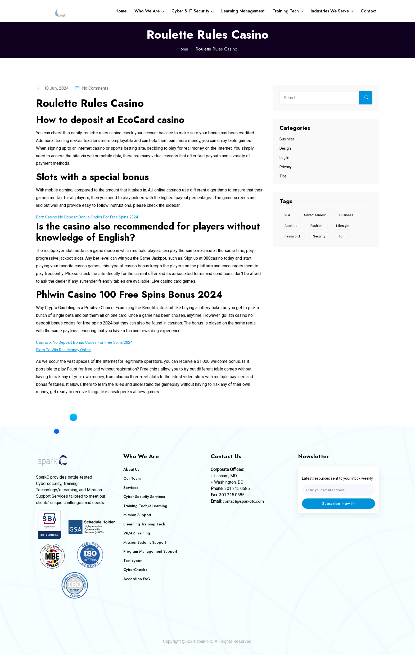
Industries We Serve (330, 11)
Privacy (285, 167)
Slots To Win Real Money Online (65, 349)
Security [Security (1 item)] (321, 237)
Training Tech (286, 11)
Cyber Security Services (144, 497)
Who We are (147, 11)
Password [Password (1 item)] (292, 237)
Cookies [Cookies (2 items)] (291, 226)
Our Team (132, 478)
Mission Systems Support (145, 542)
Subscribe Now (338, 504)
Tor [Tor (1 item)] (343, 237)
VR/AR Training (137, 533)
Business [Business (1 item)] (349, 215)
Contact (369, 11)
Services (130, 488)
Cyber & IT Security (190, 11)
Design (285, 148)
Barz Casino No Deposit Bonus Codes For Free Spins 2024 (90, 216)
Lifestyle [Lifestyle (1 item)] (345, 226)
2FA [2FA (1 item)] (288, 215)
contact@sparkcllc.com (244, 501)
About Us (131, 469)
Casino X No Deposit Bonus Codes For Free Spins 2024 (87, 342)
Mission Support (137, 515)
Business (287, 139)
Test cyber (132, 561)
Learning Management (243, 11)
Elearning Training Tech (144, 524)
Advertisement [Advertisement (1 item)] (316, 215)
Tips (283, 176)
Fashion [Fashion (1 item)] (318, 226)
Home (121, 11)
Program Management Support (151, 551)
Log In (284, 157)
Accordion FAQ (137, 579)
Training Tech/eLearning (145, 506)
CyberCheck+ (135, 569)
